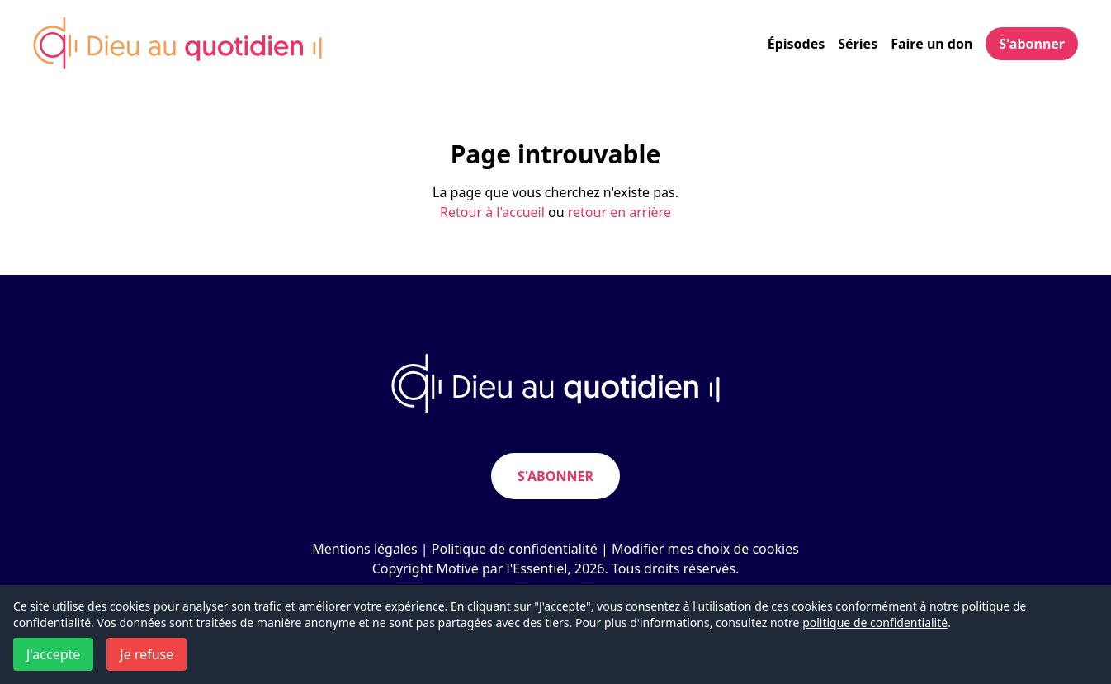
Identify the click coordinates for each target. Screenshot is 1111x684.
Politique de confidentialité (515, 549)
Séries (857, 44)
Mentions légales (365, 549)
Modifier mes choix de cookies (705, 549)
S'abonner (1032, 44)
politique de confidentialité (875, 622)
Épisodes (796, 44)
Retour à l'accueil (492, 212)
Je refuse (146, 654)
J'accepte (53, 654)
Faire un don (931, 44)
